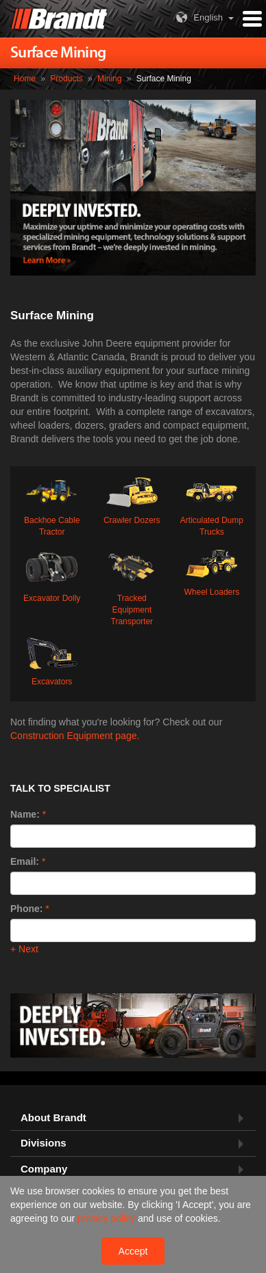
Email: (24, 861)
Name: (25, 814)
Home (25, 78)
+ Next (24, 948)
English (198, 17)
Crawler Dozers (132, 499)
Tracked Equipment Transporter (132, 585)
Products (66, 78)
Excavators (51, 660)
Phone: (26, 908)
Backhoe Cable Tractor (52, 505)
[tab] (133, 1118)
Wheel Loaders (212, 571)
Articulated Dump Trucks (211, 505)
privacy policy (107, 1218)
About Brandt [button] (53, 1117)
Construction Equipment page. (74, 735)
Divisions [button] (43, 1143)
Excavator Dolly (51, 574)
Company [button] (44, 1169)
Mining (109, 78)
